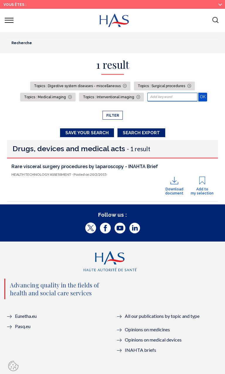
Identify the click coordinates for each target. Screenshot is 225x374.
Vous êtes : (15, 5)
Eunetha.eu (26, 316)
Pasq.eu (22, 326)
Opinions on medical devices (153, 339)
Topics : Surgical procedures (162, 86)
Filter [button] (112, 115)
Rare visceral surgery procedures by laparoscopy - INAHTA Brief (84, 166)
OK (203, 96)
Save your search (87, 132)
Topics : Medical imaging (45, 97)
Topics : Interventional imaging (109, 97)
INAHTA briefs (140, 350)
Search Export (141, 132)
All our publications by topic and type (162, 316)
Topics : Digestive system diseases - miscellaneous (78, 86)
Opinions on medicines (147, 329)
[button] (215, 20)
